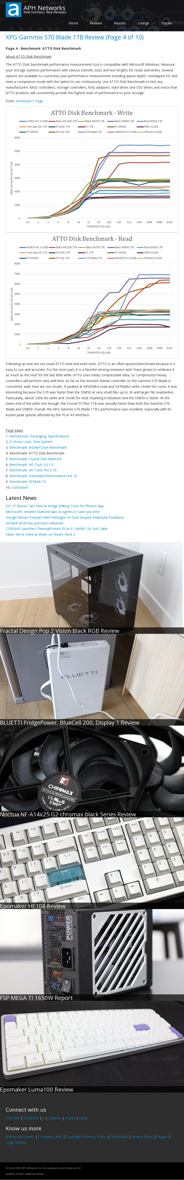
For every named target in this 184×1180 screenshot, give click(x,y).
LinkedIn (54, 1118)
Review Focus (142, 1136)
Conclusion (19, 487)
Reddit (70, 1118)
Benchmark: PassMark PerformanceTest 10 (43, 476)
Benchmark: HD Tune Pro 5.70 (33, 470)
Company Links (50, 1136)
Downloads (119, 1136)
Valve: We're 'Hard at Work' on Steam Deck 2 (40, 534)
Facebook (31, 1118)
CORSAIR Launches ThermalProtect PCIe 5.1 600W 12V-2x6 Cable (57, 528)
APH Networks (44, 7)
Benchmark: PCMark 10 (27, 481)
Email (83, 1118)
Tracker (166, 23)
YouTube (13, 1118)
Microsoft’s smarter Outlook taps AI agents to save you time (53, 511)
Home (73, 23)
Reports (120, 23)
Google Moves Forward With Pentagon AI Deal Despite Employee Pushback (65, 517)
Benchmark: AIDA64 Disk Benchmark (38, 447)
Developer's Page (29, 101)
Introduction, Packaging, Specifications (39, 436)
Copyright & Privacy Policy (86, 1136)
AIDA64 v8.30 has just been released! (34, 523)
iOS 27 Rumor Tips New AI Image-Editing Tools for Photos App (55, 506)
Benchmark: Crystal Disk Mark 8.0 (35, 459)
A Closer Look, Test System (30, 441)
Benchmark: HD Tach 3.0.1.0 (31, 464)
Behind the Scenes (20, 1136)
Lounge (143, 23)
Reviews (96, 23)
